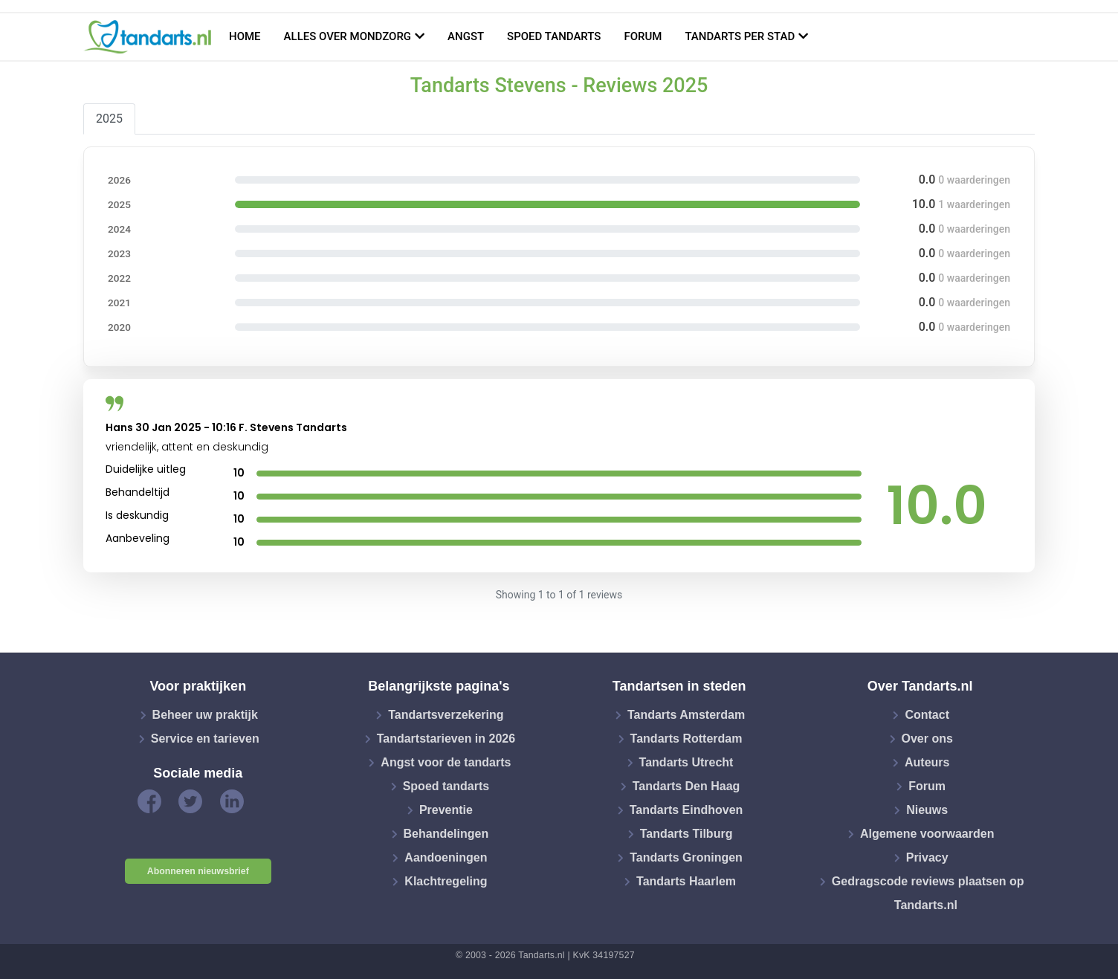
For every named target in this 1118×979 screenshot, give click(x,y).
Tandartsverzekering (445, 714)
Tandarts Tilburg (686, 833)
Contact (927, 714)
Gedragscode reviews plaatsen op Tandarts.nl (928, 893)
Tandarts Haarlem (686, 881)
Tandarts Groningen (686, 857)
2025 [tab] (109, 119)
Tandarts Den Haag (686, 786)
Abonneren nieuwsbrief (198, 871)
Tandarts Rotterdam (686, 738)
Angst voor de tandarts (446, 762)
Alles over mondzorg (348, 36)
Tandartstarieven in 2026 (446, 738)
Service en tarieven (205, 738)
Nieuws (927, 810)
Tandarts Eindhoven (686, 810)
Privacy (927, 857)
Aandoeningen (445, 857)
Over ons (927, 738)
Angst (465, 36)
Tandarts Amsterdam (686, 714)
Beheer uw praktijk (205, 714)
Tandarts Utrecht (686, 762)
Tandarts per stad (740, 36)
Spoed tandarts (554, 36)
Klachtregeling (445, 881)
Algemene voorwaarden (927, 833)
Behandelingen (446, 833)
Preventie (446, 810)
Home (245, 36)
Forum (643, 36)
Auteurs (927, 762)
